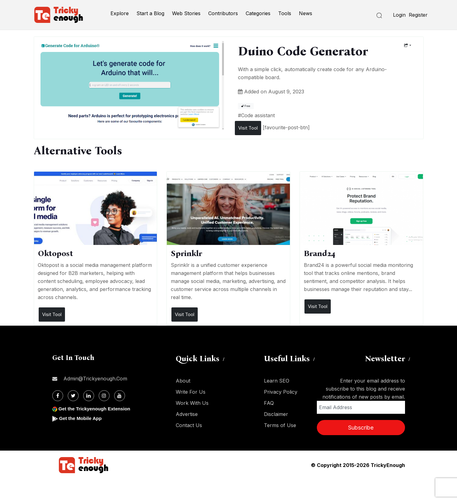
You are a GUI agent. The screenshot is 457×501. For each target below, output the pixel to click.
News (305, 13)
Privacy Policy (280, 392)
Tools (284, 13)
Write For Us (190, 392)
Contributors (223, 13)
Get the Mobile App (81, 418)
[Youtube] (119, 395)
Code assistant (258, 115)
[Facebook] (57, 395)
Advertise (187, 414)
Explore (119, 13)
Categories (258, 13)
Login (399, 15)
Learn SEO (276, 381)
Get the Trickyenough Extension (96, 408)
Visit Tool (248, 128)
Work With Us (192, 403)
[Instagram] (104, 395)
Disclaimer (276, 414)
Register (418, 15)
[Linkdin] (88, 395)
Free (245, 106)
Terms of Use (280, 425)
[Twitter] (73, 395)
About (183, 381)
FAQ (269, 403)
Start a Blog (150, 13)
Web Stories (186, 13)
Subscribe (360, 427)
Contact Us (189, 425)
